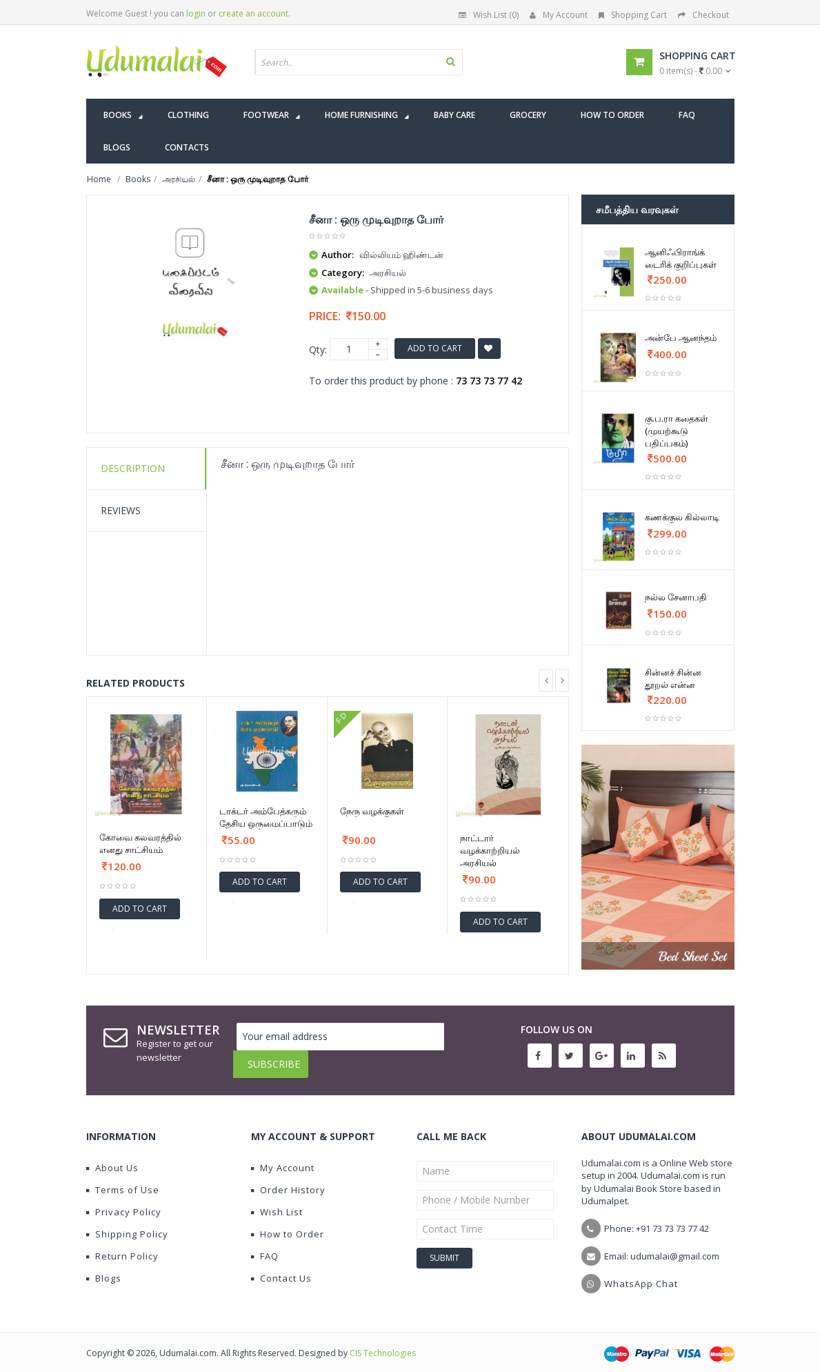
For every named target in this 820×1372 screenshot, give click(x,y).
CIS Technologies (383, 1343)
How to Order (287, 1223)
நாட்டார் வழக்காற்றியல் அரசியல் (490, 850)
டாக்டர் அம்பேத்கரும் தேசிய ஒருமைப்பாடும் (265, 817)
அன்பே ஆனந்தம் (681, 337)
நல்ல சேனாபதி (676, 597)
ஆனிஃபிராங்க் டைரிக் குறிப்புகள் (681, 258)
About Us (112, 1157)
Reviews (121, 510)
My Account (559, 15)
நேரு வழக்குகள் (372, 811)
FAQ (265, 1245)
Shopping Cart (633, 15)
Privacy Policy (123, 1201)
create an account (253, 13)
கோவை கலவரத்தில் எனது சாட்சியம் (140, 843)
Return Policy (122, 1245)
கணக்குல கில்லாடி (682, 517)
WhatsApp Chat (641, 1273)
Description (133, 468)
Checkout (703, 15)
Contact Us (281, 1268)
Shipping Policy (127, 1223)
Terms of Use (122, 1179)
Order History (288, 1179)
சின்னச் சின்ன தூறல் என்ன (673, 678)
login (196, 13)
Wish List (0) (489, 15)
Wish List (277, 1201)
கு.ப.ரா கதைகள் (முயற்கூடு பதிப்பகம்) (676, 430)
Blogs (103, 1268)
